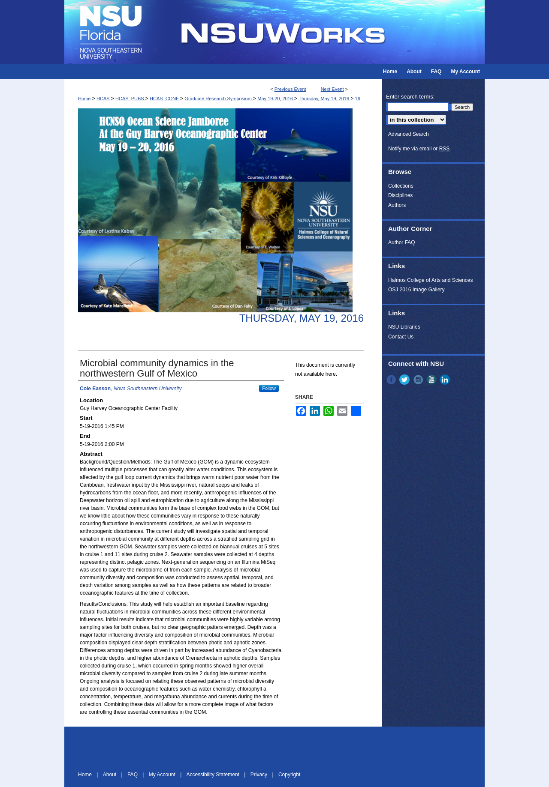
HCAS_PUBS (130, 98)
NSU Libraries (404, 327)
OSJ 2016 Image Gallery (416, 290)
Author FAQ (401, 242)
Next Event (332, 89)
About (110, 775)
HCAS (104, 98)
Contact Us (400, 337)
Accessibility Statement (214, 775)
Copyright (289, 775)
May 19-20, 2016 (275, 98)
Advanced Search (408, 134)
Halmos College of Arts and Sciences (430, 280)
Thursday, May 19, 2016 (324, 98)
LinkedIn (446, 379)
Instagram (419, 379)
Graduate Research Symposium (218, 98)
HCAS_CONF (165, 98)
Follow (269, 388)
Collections (400, 186)
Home (84, 98)
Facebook (392, 379)
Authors (397, 205)
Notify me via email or (418, 149)
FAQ (133, 775)
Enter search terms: (410, 96)
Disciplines (400, 195)
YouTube (432, 379)
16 (357, 98)
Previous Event (290, 89)
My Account (163, 775)
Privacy (259, 775)
